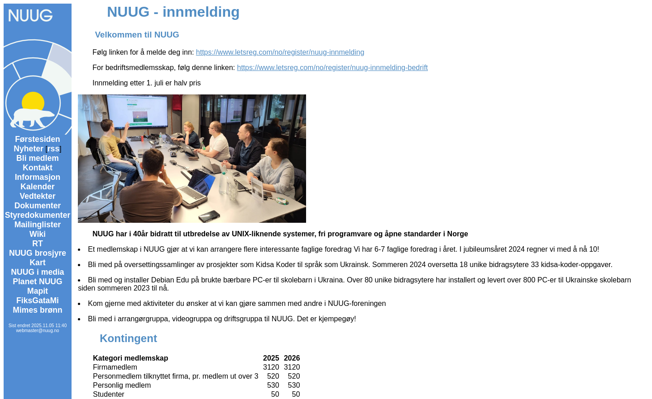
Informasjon (38, 177)
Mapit (37, 291)
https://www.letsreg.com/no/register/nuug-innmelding (280, 52)
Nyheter (28, 148)
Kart (37, 262)
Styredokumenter (38, 215)
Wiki (37, 234)
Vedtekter (37, 196)
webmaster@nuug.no (37, 330)
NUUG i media (37, 272)
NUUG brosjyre (37, 253)
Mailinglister (37, 224)
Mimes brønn (37, 310)
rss (53, 148)
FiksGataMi (37, 300)
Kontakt (38, 167)
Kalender (37, 186)
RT (37, 243)
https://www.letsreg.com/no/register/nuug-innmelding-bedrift (332, 67)
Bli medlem (37, 158)
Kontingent (128, 338)
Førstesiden (37, 139)
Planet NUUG (37, 281)
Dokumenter (37, 205)
